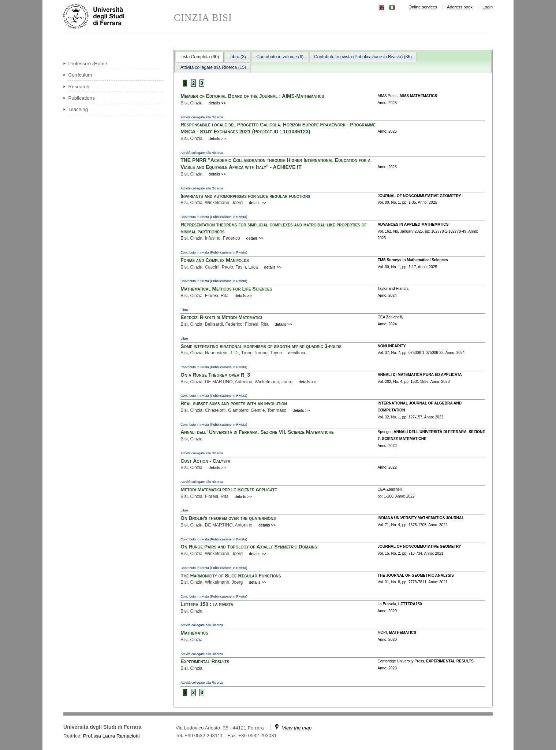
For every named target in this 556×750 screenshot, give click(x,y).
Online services (422, 7)
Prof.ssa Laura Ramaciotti (111, 736)
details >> (217, 103)
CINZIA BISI (203, 18)
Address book (460, 7)
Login (487, 7)
